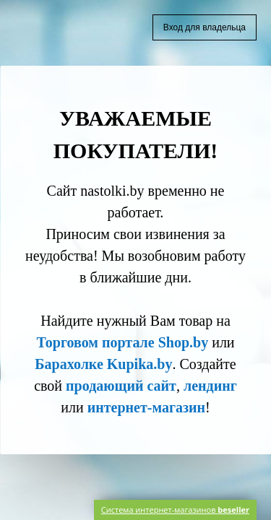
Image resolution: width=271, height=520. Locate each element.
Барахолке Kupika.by (103, 364)
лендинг (210, 386)
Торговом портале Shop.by (122, 342)
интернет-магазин (146, 407)
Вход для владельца (204, 27)
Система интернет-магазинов (175, 509)
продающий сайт (121, 386)
